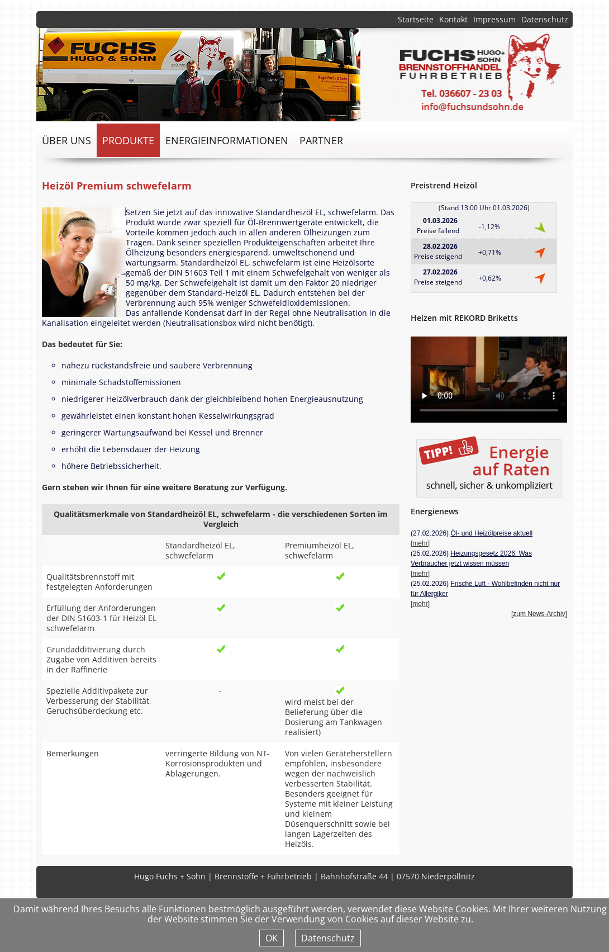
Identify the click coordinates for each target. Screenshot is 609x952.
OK (271, 938)
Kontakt (453, 19)
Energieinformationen (226, 140)
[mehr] (420, 543)
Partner (321, 140)
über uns (66, 140)
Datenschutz (544, 19)
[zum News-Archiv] (539, 614)
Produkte (128, 140)
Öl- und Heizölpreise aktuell (491, 533)
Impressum (494, 19)
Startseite (416, 19)
